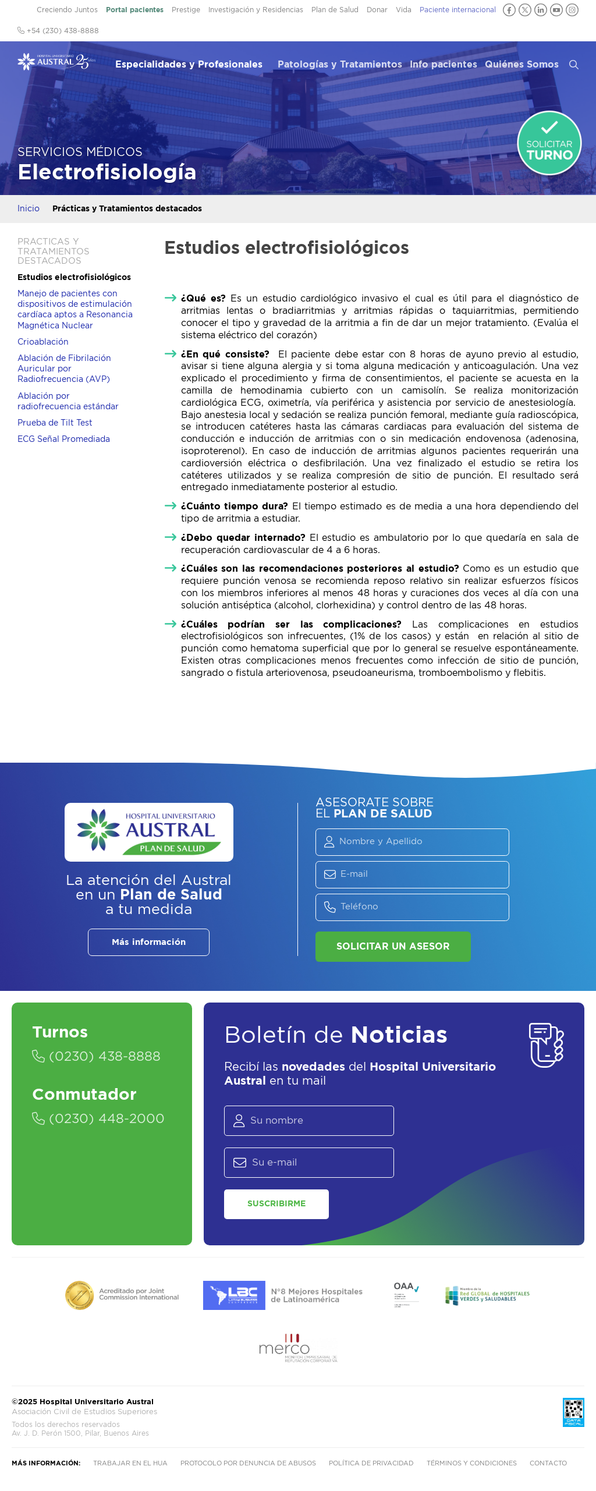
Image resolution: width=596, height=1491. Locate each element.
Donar (377, 9)
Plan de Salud (335, 9)
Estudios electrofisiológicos (74, 278)
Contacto (548, 1463)
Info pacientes (443, 64)
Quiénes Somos (522, 64)
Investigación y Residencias (255, 9)
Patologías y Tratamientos (340, 64)
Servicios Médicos (80, 152)
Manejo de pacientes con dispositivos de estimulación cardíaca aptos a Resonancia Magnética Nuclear (75, 310)
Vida (403, 9)
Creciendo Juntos (67, 9)
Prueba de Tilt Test (55, 423)
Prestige (186, 9)
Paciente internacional (458, 9)
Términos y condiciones (472, 1463)
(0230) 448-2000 (98, 1119)
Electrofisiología (107, 172)
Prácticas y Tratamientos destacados (127, 209)
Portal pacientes (135, 9)
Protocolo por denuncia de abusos (248, 1463)
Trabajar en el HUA (130, 1463)
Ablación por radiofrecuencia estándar (68, 401)
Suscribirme (276, 1204)
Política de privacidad (371, 1463)
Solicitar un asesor (393, 946)
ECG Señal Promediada (63, 439)
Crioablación (43, 342)
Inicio (28, 209)
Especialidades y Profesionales (188, 64)
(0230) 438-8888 (96, 1056)
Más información (149, 942)
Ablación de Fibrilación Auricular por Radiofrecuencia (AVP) (64, 369)
